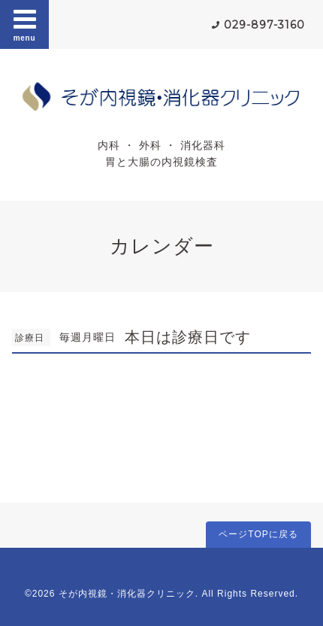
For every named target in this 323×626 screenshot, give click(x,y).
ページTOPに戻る (258, 534)
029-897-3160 (264, 25)
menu (24, 24)
